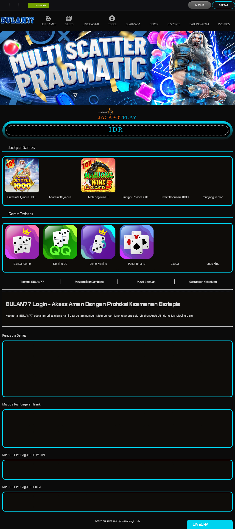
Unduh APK (38, 5)
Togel (112, 20)
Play (130, 117)
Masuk (199, 5)
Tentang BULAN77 (32, 282)
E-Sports (174, 20)
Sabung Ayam (199, 20)
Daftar (223, 5)
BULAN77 (107, 521)
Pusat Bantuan (146, 282)
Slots (69, 20)
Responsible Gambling (89, 282)
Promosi (224, 20)
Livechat (210, 524)
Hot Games (48, 20)
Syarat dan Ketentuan (203, 282)
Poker (154, 20)
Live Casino (91, 20)
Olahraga (133, 20)
